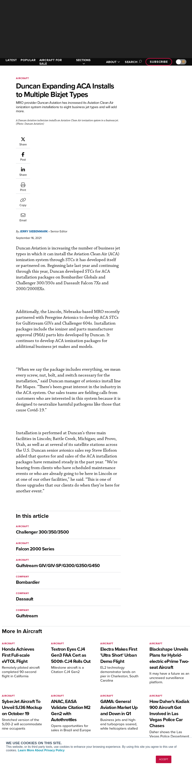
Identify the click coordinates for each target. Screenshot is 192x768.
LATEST (11, 60)
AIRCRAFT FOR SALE (50, 61)
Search (133, 62)
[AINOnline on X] (18, 690)
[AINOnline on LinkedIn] (25, 690)
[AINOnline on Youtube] (10, 690)
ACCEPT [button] (163, 759)
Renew (57, 717)
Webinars (107, 727)
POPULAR (28, 60)
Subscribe (159, 62)
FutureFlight (12, 730)
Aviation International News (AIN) (22, 714)
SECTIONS (83, 61)
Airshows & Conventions (116, 732)
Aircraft (22, 78)
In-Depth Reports (112, 717)
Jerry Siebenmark (34, 155)
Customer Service (64, 712)
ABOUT (113, 62)
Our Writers (157, 712)
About (154, 707)
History (154, 717)
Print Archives (110, 707)
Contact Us (157, 722)
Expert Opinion (111, 712)
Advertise (158, 727)
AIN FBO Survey (17, 707)
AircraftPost (14, 720)
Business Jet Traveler (20, 725)
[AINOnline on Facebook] (3, 690)
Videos (106, 722)
